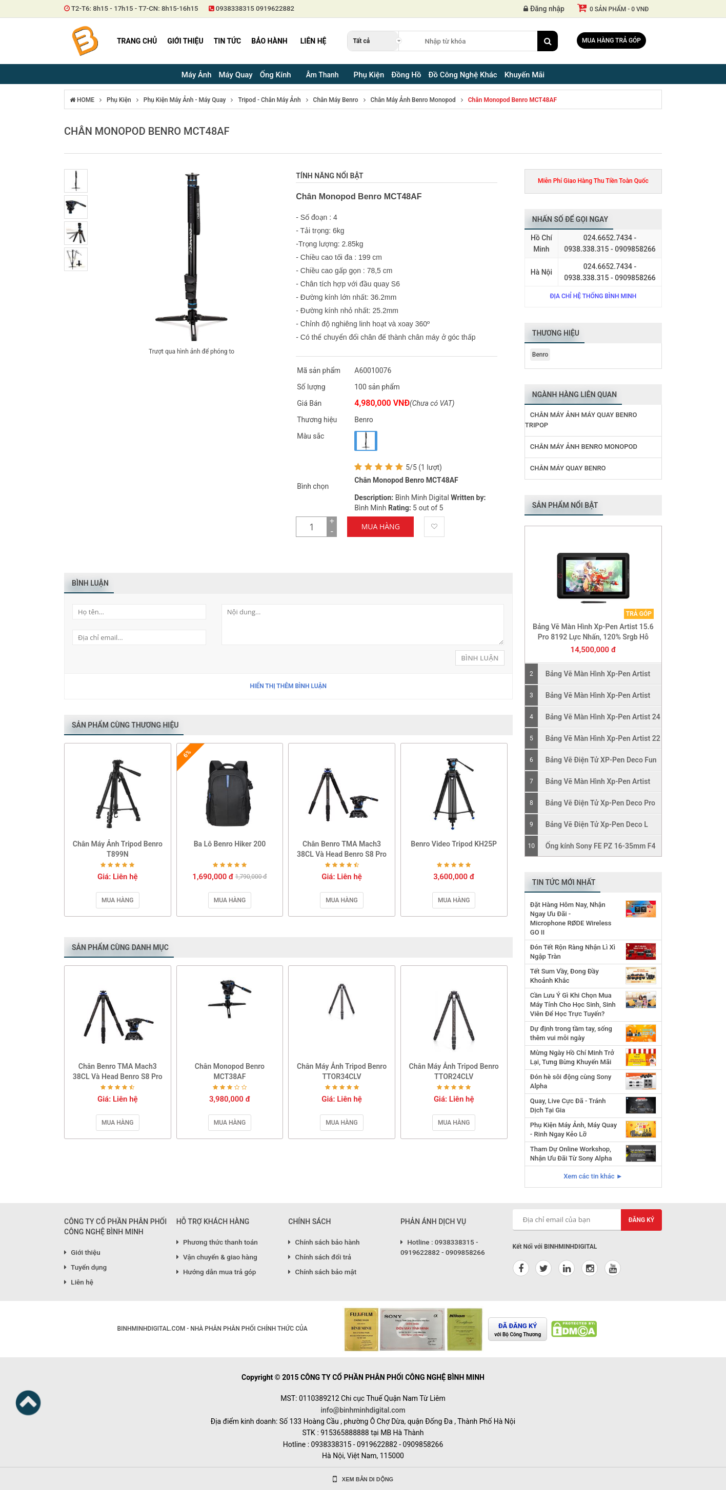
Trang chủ (137, 41)
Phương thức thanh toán (217, 1242)
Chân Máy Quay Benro (568, 468)
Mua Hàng (380, 526)
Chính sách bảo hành (323, 1242)
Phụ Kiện (119, 100)
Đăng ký (642, 1220)
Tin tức (227, 41)
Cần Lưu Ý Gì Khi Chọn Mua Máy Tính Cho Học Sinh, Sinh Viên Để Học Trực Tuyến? (573, 1004)
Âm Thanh (322, 75)
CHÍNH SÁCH (309, 1221)
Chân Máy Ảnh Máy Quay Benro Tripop (581, 420)
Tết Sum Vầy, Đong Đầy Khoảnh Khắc (564, 975)
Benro (540, 354)
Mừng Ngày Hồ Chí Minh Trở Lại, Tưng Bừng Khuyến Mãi (572, 1057)
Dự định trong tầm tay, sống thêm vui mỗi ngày (571, 1033)
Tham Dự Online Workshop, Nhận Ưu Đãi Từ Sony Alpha (571, 1153)
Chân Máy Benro (335, 100)
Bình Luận (479, 658)
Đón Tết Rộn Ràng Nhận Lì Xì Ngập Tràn (572, 951)
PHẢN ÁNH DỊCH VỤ (433, 1221)
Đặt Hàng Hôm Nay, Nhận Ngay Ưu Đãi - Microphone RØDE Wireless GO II (571, 918)
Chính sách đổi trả (319, 1257)
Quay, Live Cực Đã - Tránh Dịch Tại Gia (568, 1105)
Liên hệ (313, 41)
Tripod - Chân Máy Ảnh (269, 100)
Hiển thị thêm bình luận (288, 686)
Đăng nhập (543, 9)
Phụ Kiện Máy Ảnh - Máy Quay (185, 100)
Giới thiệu (185, 41)
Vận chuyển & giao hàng (216, 1257)
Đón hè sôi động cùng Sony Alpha (570, 1081)
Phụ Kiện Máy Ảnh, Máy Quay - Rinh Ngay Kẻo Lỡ (573, 1129)
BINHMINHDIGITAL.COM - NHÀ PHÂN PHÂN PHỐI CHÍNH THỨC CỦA (212, 1328)
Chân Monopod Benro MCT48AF (512, 100)
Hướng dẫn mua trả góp (216, 1272)
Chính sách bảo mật (322, 1272)
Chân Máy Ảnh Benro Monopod (413, 100)
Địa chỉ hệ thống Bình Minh (593, 296)
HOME (82, 100)
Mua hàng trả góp (611, 40)
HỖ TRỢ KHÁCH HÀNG (213, 1221)
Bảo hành (269, 41)
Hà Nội (541, 272)
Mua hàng (117, 900)
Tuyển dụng (85, 1267)
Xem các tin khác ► (592, 1176)
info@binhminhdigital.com (362, 1410)
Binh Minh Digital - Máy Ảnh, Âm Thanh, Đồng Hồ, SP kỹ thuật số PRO (85, 41)
